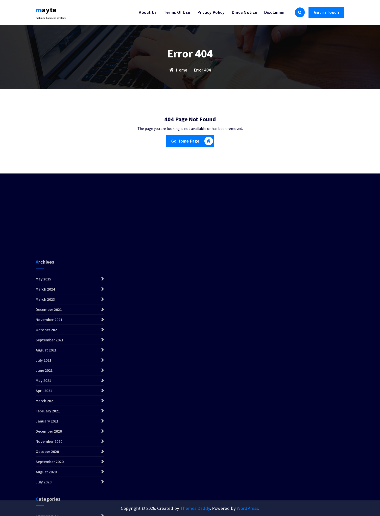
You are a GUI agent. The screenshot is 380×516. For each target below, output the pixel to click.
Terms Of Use (177, 12)
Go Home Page (192, 141)
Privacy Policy (211, 12)
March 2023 (45, 385)
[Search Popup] (300, 12)
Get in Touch (326, 12)
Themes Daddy (195, 508)
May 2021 (43, 466)
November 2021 (49, 405)
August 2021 (46, 436)
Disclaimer (274, 12)
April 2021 (44, 476)
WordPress (247, 508)
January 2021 (47, 507)
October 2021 (47, 416)
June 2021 (44, 456)
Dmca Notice (244, 12)
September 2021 (50, 426)
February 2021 (48, 497)
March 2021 (45, 487)
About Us (148, 12)
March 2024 (45, 375)
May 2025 (43, 365)
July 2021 (43, 446)
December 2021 (49, 395)
